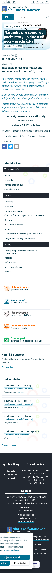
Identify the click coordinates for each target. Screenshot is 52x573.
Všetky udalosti (9, 367)
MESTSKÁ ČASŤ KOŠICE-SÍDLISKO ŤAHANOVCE (33, 540)
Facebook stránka (26, 521)
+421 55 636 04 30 (26, 515)
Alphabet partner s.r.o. (38, 536)
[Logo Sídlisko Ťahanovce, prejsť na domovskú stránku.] (26, 9)
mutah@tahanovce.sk (26, 518)
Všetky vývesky (9, 445)
